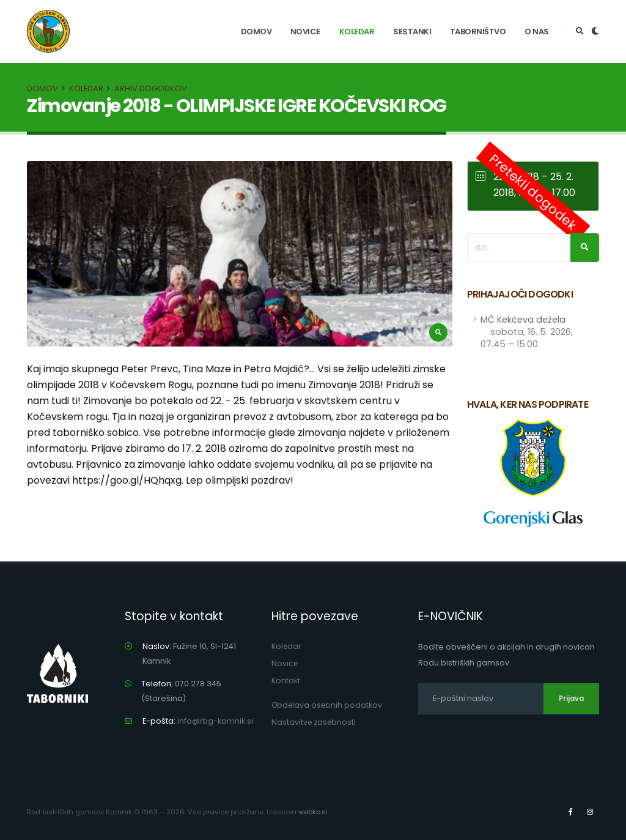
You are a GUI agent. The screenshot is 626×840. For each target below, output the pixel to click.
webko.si (313, 812)
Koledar (357, 31)
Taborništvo (478, 31)
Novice (305, 31)
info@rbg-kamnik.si (215, 721)
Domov (256, 31)
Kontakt (285, 680)
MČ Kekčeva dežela (527, 331)
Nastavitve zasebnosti (314, 722)
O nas (537, 31)
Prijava (571, 698)
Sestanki (412, 31)
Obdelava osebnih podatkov (328, 705)
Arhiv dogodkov (150, 88)
